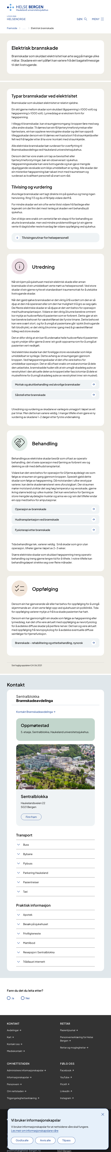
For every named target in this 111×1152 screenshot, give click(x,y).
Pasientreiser (31, 882)
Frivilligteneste (32, 933)
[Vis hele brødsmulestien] (24, 28)
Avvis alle (45, 1140)
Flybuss (27, 863)
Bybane (28, 854)
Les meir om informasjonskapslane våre (34, 1130)
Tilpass (66, 1140)
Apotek (27, 914)
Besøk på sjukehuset (35, 924)
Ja (13, 998)
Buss (26, 844)
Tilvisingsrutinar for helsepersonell (45, 237)
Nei (28, 998)
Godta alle (22, 1140)
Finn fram (31, 817)
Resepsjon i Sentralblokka (38, 952)
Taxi (25, 891)
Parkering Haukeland (35, 872)
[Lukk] (102, 1114)
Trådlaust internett (34, 961)
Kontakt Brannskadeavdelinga (34, 711)
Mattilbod (29, 942)
